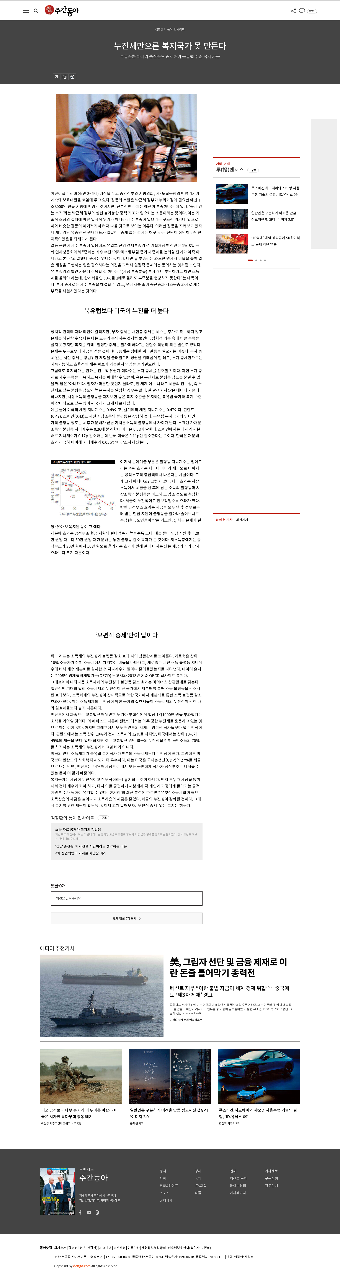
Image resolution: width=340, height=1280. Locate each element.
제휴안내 (105, 1248)
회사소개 (60, 1248)
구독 (104, 818)
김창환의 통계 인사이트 (72, 818)
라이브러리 (238, 1186)
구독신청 (271, 1178)
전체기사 (166, 1200)
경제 (198, 1171)
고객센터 (119, 1248)
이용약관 (134, 1248)
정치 (163, 1171)
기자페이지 (238, 1193)
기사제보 (271, 1171)
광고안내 (271, 1186)
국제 (198, 1178)
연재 (233, 1171)
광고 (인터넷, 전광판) (82, 1248)
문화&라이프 (169, 1186)
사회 (163, 1178)
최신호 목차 (238, 1178)
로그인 (312, 11)
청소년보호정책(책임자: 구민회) (189, 1248)
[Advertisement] (116, 590)
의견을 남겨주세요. (69, 898)
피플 (198, 1193)
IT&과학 (201, 1186)
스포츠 (164, 1193)
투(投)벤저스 (230, 169)
